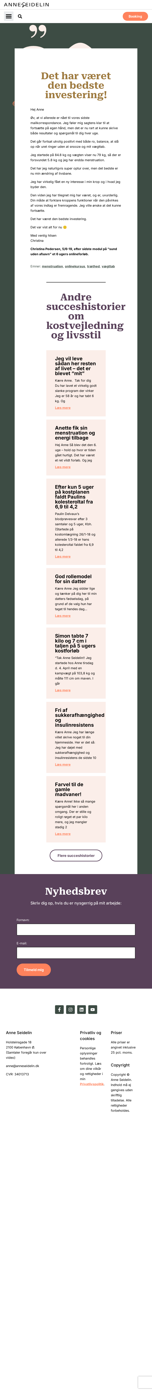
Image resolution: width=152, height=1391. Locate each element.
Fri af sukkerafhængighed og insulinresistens (89, 924)
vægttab (108, 266)
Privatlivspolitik (92, 1347)
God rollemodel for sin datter (77, 708)
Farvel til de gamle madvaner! (77, 1032)
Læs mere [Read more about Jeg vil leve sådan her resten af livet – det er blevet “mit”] (72, 445)
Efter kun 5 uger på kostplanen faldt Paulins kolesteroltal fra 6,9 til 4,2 (79, 583)
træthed (93, 266)
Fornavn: (23, 1182)
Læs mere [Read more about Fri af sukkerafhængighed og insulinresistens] (72, 1002)
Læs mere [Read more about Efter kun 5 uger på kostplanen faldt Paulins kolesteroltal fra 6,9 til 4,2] (72, 676)
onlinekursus (75, 266)
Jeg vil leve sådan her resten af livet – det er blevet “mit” (75, 378)
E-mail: (22, 1205)
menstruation (52, 266)
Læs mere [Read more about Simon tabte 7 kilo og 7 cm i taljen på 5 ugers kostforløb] (72, 891)
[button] (8, 16)
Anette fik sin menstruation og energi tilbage (80, 480)
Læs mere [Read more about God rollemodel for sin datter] (72, 776)
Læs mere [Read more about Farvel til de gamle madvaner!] (72, 1092)
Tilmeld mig (34, 1232)
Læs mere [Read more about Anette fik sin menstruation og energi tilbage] (72, 540)
